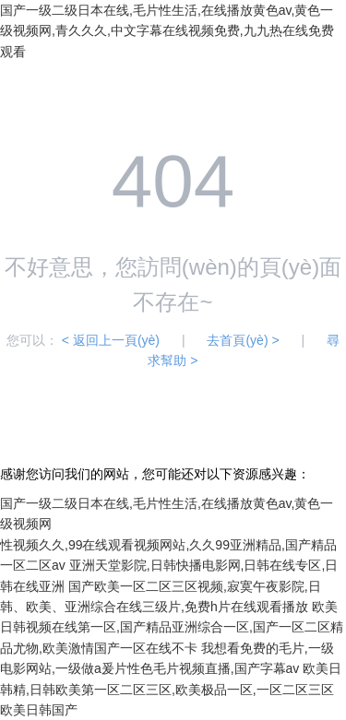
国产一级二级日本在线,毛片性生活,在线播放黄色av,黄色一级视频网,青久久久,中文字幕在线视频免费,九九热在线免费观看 (167, 31)
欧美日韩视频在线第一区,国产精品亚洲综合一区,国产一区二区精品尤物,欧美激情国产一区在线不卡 (171, 627)
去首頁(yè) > (243, 340)
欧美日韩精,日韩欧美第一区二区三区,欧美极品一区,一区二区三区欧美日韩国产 (170, 689)
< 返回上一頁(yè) (111, 340)
